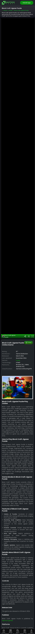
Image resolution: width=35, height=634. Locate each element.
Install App (27, 3)
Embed (28, 340)
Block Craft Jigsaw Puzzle (8, 333)
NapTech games (7, 618)
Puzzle (18, 357)
